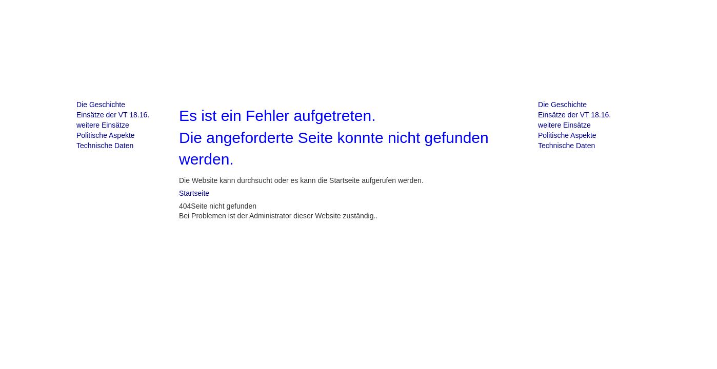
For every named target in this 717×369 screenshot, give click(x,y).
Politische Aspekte (105, 135)
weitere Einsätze (102, 125)
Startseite (194, 193)
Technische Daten (104, 145)
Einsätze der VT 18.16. (112, 115)
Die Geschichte (100, 104)
